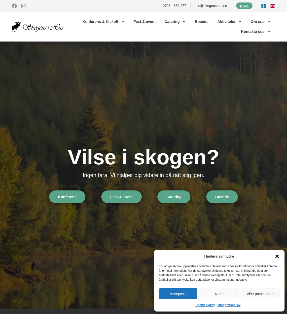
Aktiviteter (229, 21)
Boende (202, 21)
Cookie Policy (205, 305)
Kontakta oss (256, 31)
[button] (277, 256)
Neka (219, 294)
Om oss (261, 21)
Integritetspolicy (229, 305)
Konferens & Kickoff (103, 21)
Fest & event (145, 21)
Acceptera (178, 294)
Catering (175, 21)
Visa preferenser (260, 294)
